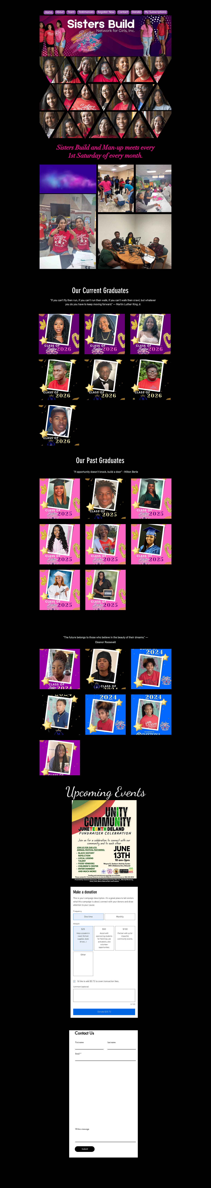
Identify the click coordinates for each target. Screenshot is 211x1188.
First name (79, 1042)
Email (77, 1054)
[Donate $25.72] (104, 1012)
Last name (111, 1042)
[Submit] (85, 1149)
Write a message (82, 1129)
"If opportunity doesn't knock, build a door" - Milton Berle (105, 472)
